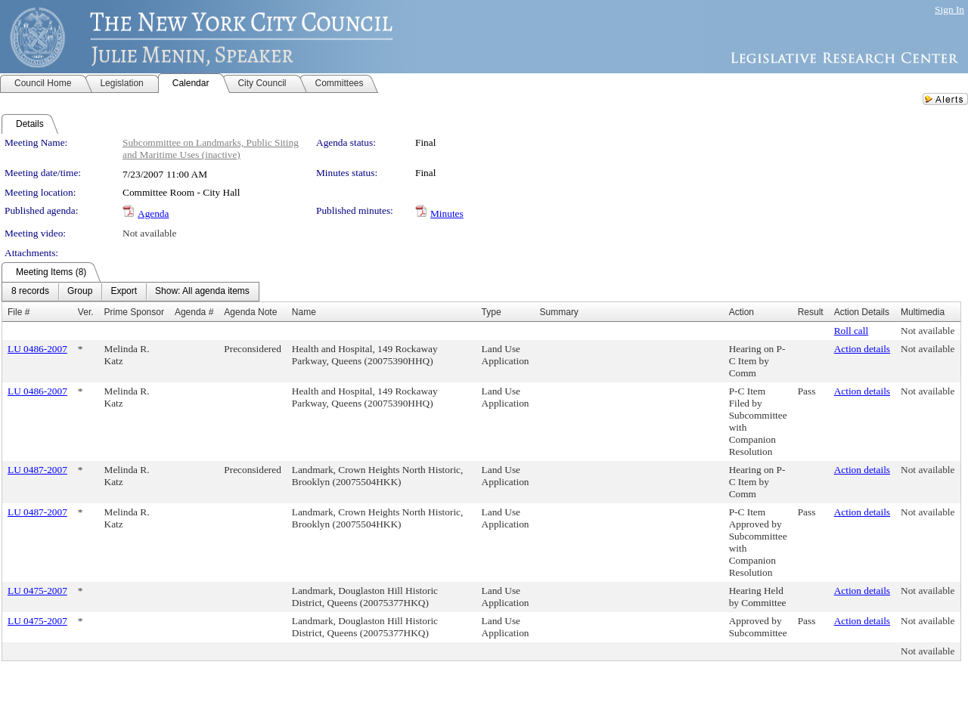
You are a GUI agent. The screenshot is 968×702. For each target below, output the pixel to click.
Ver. (86, 312)
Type (491, 312)
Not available (149, 233)
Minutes (447, 213)
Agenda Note (250, 312)
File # (18, 312)
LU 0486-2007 (37, 348)
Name (304, 312)
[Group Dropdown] (79, 292)
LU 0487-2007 (37, 469)
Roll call (851, 330)
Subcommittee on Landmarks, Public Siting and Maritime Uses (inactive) (211, 148)
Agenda (153, 213)
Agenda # (194, 312)
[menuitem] (30, 292)
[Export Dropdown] (123, 292)
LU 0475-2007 (37, 590)
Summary (559, 312)
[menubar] (130, 292)
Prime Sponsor (134, 312)
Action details (862, 348)
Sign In (949, 9)
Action (741, 312)
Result (811, 312)
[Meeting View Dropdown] (202, 292)
